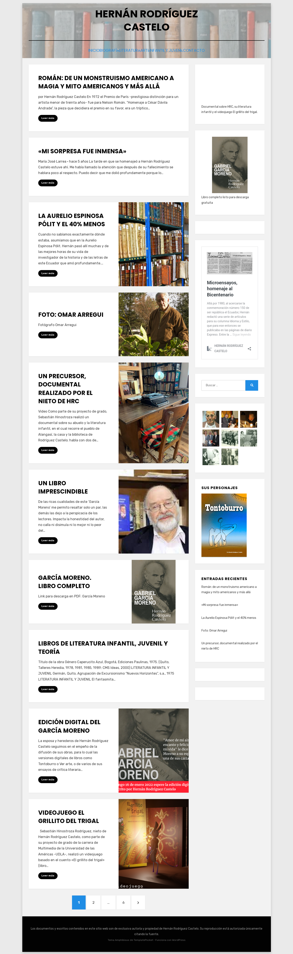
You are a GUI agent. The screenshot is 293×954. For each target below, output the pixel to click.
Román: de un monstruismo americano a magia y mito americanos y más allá (106, 81)
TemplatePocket (143, 938)
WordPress (178, 938)
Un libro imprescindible (63, 486)
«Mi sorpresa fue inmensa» (82, 150)
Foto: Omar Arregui (70, 313)
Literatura (128, 50)
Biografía (101, 50)
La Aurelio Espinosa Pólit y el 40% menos (71, 219)
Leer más (47, 117)
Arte (149, 50)
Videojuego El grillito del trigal (68, 815)
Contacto (209, 50)
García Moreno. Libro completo (64, 580)
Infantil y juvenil (176, 50)
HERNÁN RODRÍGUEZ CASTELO (146, 20)
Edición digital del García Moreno (69, 725)
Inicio (79, 50)
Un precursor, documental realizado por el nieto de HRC (65, 387)
